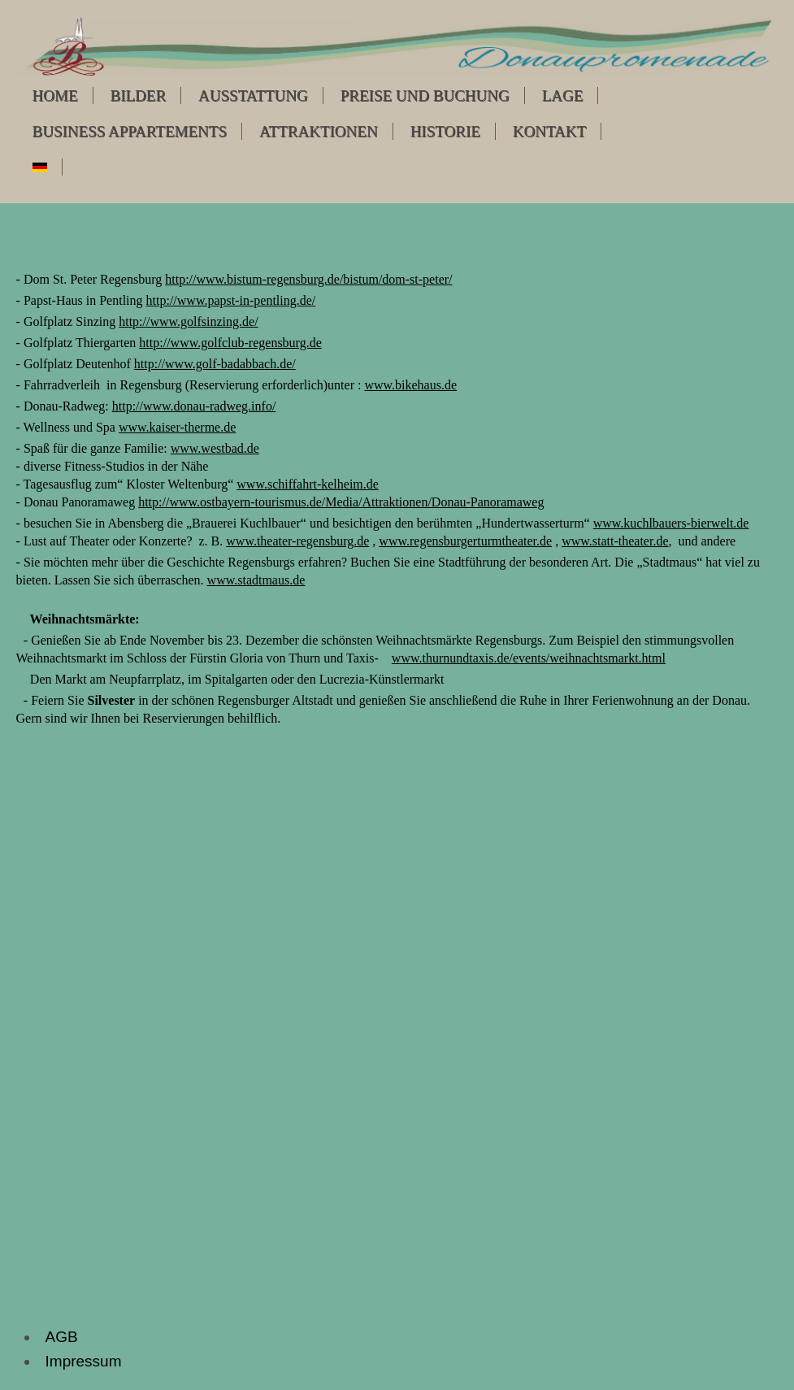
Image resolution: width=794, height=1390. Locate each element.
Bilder (139, 95)
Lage (563, 95)
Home (55, 95)
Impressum (84, 1361)
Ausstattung (253, 95)
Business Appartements (130, 131)
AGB (62, 1336)
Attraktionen (318, 131)
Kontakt (549, 131)
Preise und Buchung (425, 95)
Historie (445, 131)
